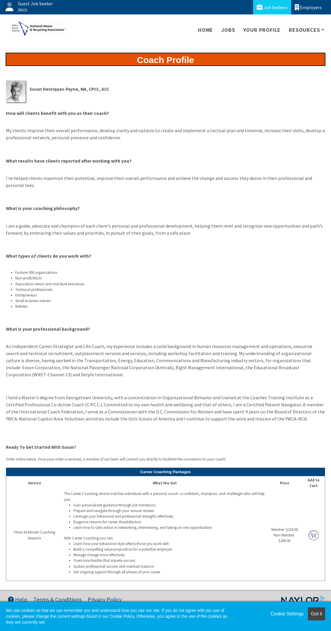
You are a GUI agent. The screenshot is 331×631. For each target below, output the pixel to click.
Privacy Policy (105, 599)
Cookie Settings (287, 613)
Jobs (228, 30)
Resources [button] (304, 30)
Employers (308, 7)
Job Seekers (272, 7)
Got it (316, 613)
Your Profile (262, 30)
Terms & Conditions (57, 599)
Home (205, 30)
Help (17, 599)
